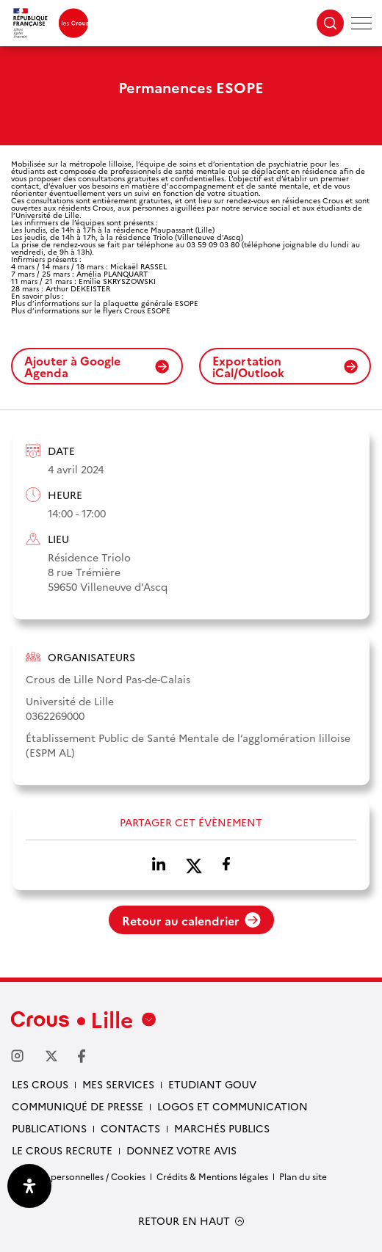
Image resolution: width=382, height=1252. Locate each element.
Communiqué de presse (77, 1106)
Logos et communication (232, 1106)
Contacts (130, 1128)
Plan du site (303, 1176)
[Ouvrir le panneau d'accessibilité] (29, 1186)
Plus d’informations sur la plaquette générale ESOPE (104, 303)
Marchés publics (222, 1128)
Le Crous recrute (62, 1150)
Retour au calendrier (191, 920)
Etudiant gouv (212, 1084)
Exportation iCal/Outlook (285, 366)
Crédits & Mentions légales (212, 1176)
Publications (49, 1128)
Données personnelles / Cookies (78, 1176)
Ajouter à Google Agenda (97, 366)
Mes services (118, 1084)
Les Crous (40, 1084)
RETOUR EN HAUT (184, 1221)
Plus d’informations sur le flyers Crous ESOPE (90, 310)
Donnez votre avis (181, 1150)
